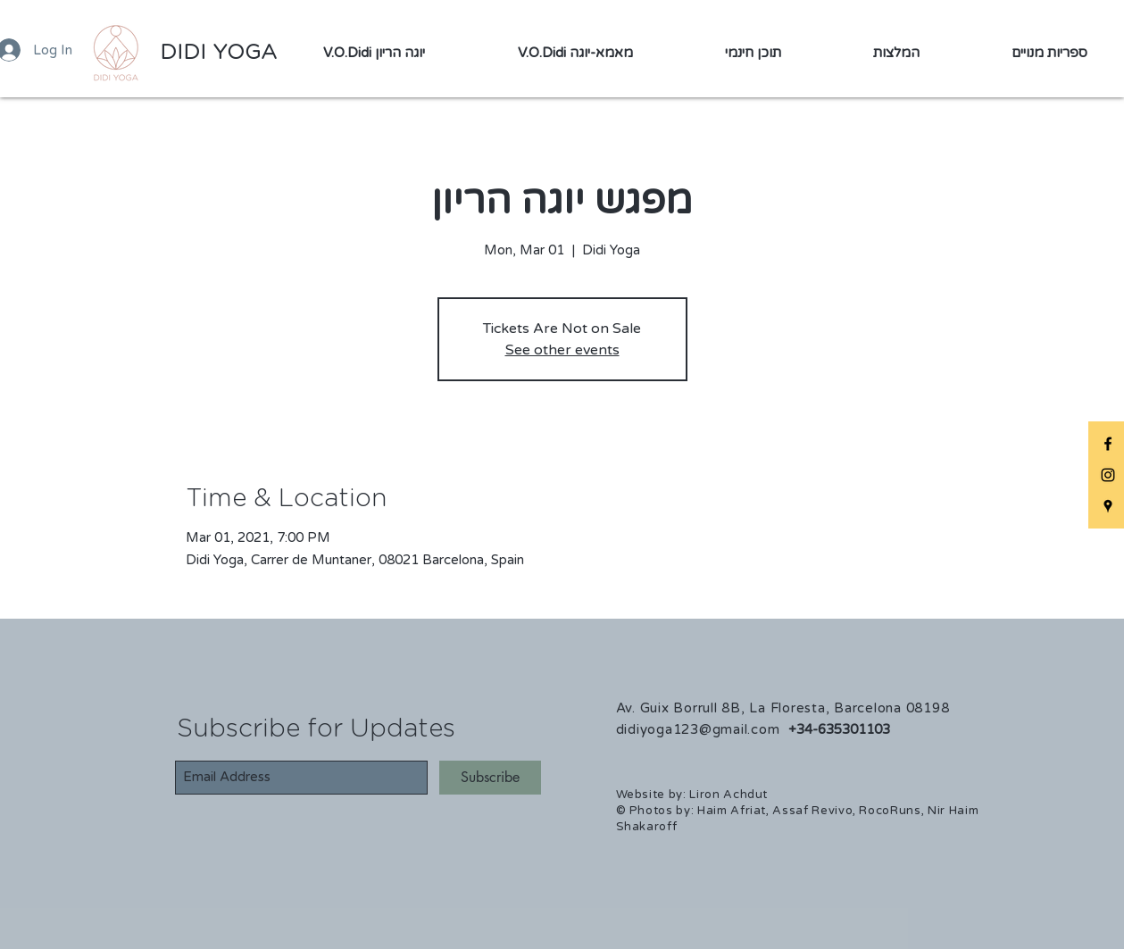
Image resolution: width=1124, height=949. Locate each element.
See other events (562, 350)
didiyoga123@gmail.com (698, 729)
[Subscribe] (490, 778)
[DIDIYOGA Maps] (1108, 506)
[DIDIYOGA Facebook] (1108, 444)
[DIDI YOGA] (218, 53)
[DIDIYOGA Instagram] (1108, 475)
